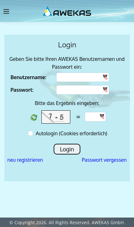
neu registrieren (25, 160)
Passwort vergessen (104, 160)
